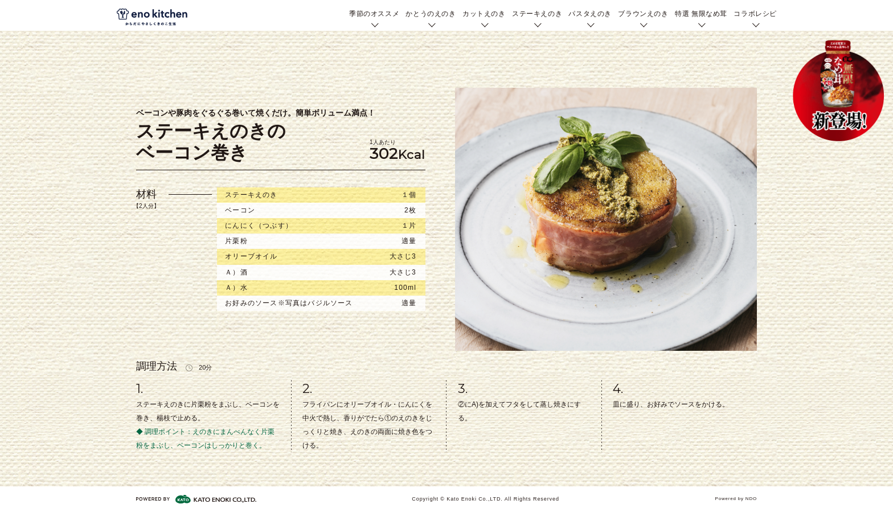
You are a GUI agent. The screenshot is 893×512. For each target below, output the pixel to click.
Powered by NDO (736, 498)
